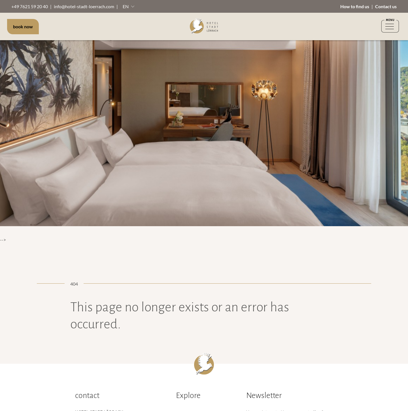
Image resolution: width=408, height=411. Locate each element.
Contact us (386, 6)
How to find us (354, 6)
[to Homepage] (204, 26)
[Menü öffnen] (390, 27)
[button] (128, 6)
